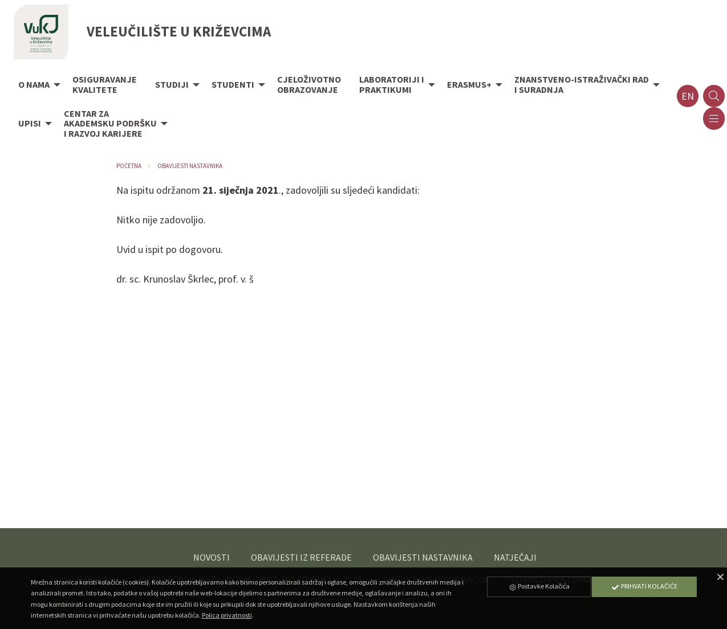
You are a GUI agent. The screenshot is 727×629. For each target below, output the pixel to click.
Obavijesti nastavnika (189, 166)
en (687, 96)
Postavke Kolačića (539, 586)
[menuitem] (36, 85)
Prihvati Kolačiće (644, 586)
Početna (128, 166)
